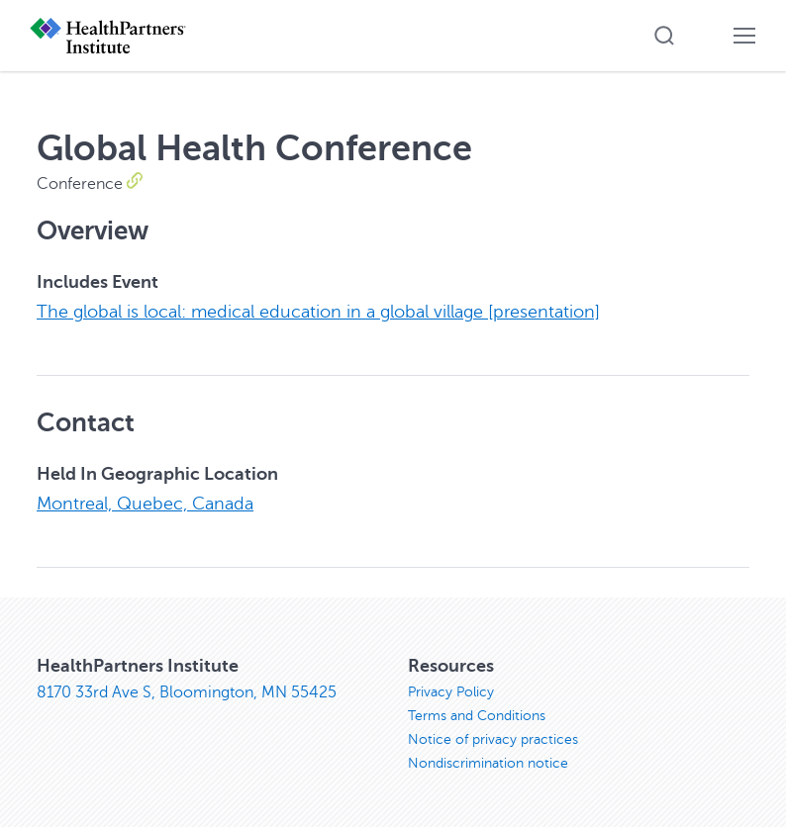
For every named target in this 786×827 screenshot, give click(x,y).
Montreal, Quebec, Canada (145, 502)
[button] (664, 35)
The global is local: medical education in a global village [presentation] (318, 312)
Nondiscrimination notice (488, 761)
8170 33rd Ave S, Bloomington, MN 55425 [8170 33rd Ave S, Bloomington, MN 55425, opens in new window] (187, 690)
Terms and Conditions (476, 713)
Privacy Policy (451, 690)
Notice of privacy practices (493, 737)
